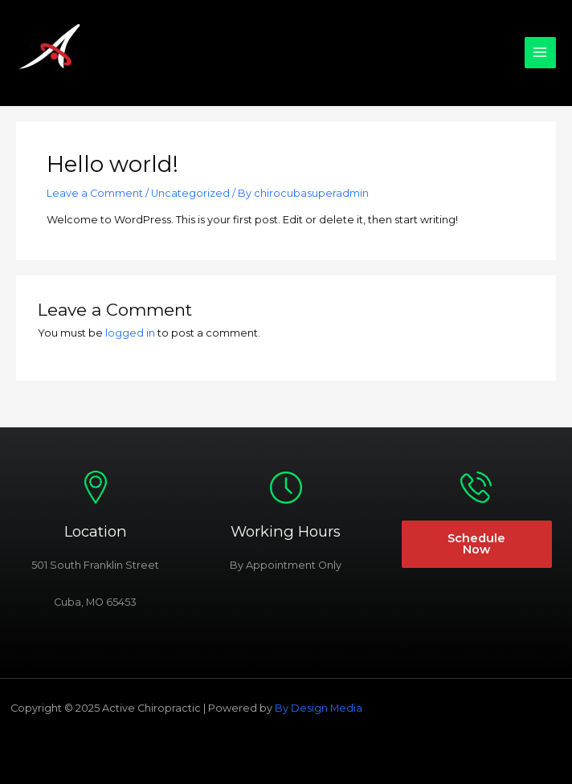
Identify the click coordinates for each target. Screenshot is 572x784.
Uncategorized (190, 193)
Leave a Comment (95, 193)
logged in (130, 333)
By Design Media (318, 708)
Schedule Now (476, 544)
